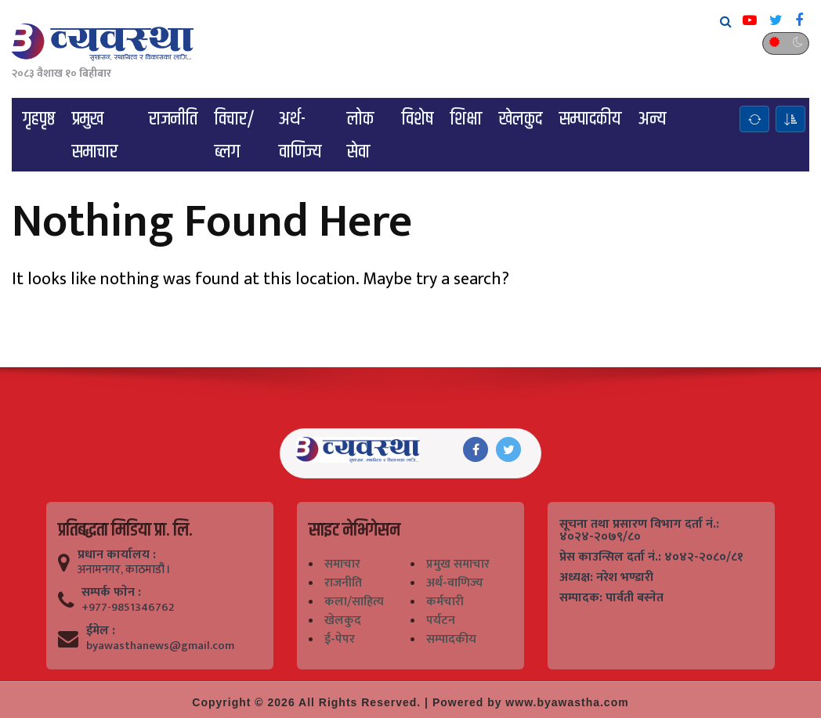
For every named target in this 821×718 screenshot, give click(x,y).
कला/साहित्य (354, 601)
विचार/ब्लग (235, 135)
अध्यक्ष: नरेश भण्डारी (606, 578)
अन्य (652, 119)
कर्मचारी (445, 601)
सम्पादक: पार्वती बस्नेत (611, 598)
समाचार (342, 564)
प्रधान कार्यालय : (117, 555)
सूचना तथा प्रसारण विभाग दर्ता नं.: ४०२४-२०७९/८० (639, 530)
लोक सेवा (360, 135)
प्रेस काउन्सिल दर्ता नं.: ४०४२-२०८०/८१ (651, 557)
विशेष (417, 119)
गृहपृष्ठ (39, 119)
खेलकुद (520, 119)
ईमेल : (100, 631)
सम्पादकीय (590, 119)
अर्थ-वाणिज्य (300, 135)
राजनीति (173, 119)
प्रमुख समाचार (95, 135)
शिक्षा (466, 119)
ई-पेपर (339, 639)
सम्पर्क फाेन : (111, 592)
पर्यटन (440, 620)
